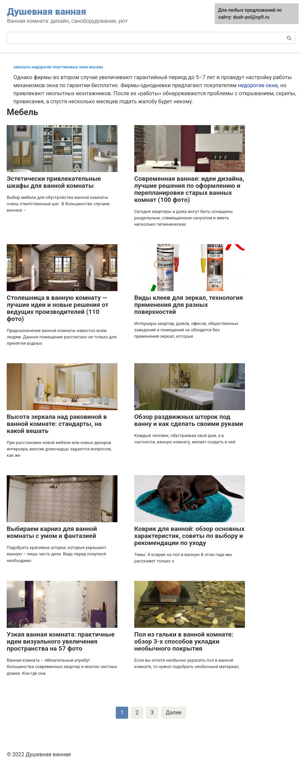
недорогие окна (258, 85)
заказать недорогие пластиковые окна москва (58, 67)
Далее (174, 712)
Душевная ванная (46, 11)
